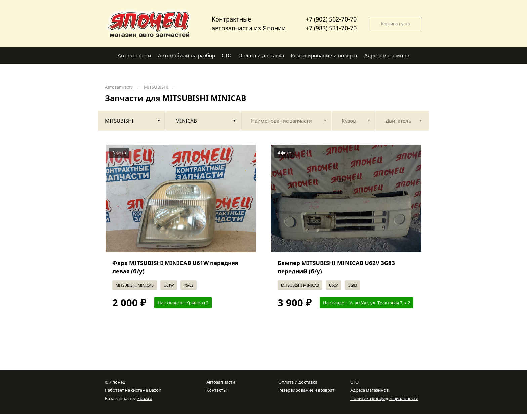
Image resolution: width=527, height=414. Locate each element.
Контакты (216, 390)
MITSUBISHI (156, 87)
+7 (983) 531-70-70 (331, 28)
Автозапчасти (119, 87)
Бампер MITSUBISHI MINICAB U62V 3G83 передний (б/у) (336, 267)
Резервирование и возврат (306, 390)
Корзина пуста (395, 23)
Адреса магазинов (369, 390)
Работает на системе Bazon (133, 390)
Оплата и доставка (297, 382)
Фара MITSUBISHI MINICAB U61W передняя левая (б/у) (175, 267)
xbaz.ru (144, 398)
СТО (354, 382)
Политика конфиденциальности (384, 398)
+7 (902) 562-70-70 (331, 19)
